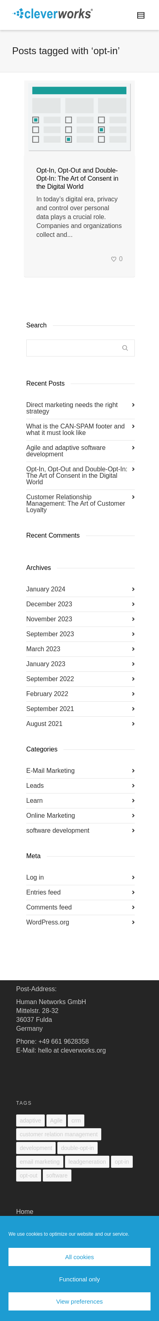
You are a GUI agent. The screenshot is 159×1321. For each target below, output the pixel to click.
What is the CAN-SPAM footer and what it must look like (75, 429)
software (57, 1175)
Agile (56, 1120)
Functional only (79, 1279)
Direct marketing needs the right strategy (72, 408)
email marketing (40, 1162)
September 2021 (50, 708)
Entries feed (43, 892)
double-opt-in (77, 1148)
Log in (35, 877)
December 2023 (49, 604)
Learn (34, 800)
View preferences (79, 1301)
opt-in (122, 1162)
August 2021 (44, 723)
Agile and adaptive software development (66, 451)
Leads (35, 785)
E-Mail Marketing (50, 770)
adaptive (30, 1120)
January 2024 (45, 589)
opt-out (29, 1175)
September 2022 (50, 678)
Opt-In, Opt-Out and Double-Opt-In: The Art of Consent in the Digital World (77, 178)
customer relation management (59, 1134)
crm (76, 1120)
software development (58, 830)
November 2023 (49, 619)
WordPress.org (47, 922)
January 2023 (45, 663)
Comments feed (49, 907)
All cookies (79, 1256)
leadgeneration (87, 1162)
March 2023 (43, 649)
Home (24, 1211)
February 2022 (47, 693)
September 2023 (50, 634)
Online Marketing (50, 815)
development (36, 1148)
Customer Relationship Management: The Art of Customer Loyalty (75, 503)
